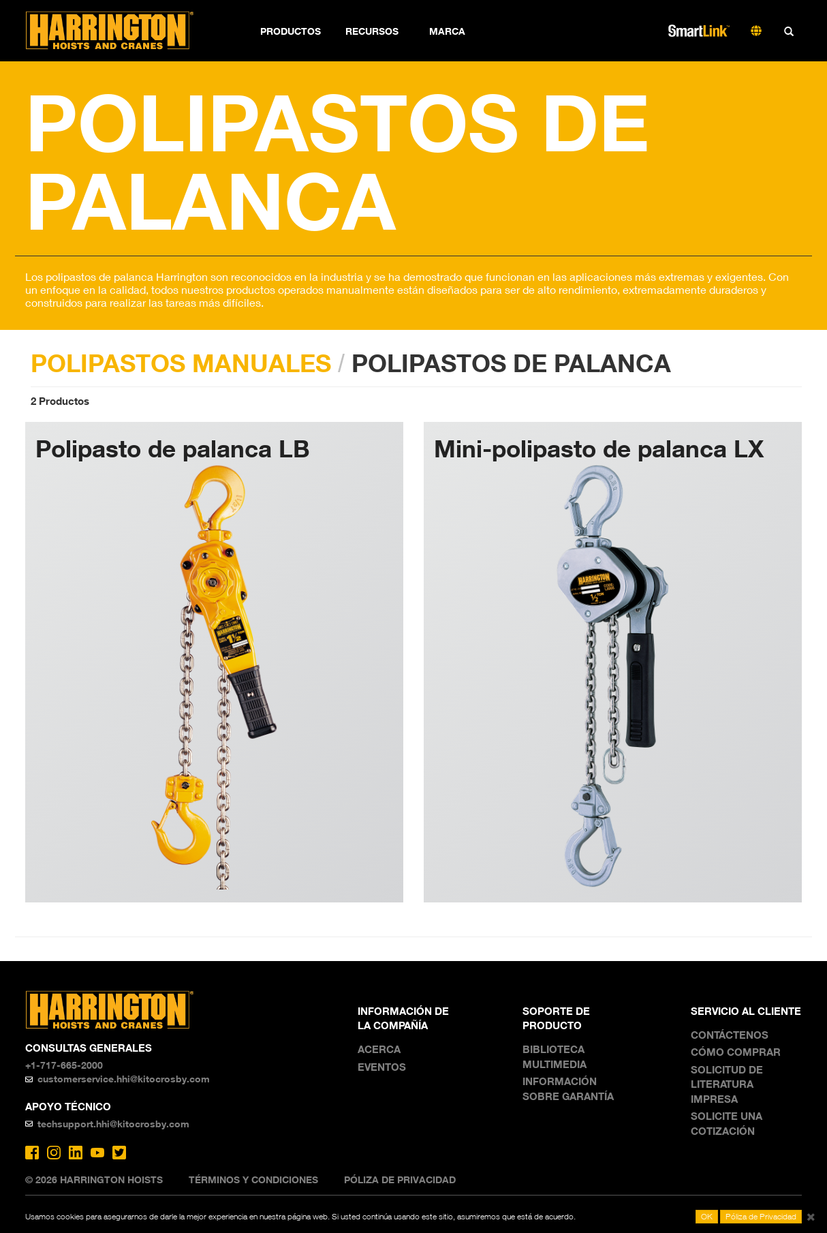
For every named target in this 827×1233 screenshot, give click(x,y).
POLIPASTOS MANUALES (181, 363)
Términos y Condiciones (253, 1179)
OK (707, 1216)
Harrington (119, 30)
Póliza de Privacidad (400, 1179)
